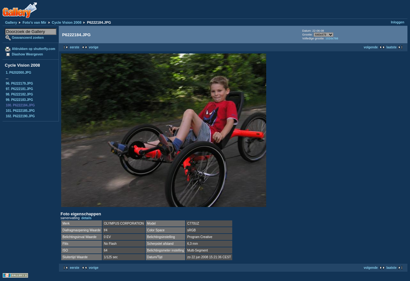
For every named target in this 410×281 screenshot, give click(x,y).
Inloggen (397, 22)
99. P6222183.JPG (19, 100)
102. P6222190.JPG (20, 116)
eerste (74, 47)
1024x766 (331, 38)
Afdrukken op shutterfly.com (33, 49)
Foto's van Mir (34, 22)
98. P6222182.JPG (19, 94)
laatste (391, 47)
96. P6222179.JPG (19, 83)
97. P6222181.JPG (19, 89)
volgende (371, 47)
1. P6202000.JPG (18, 72)
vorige (93, 47)
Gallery (11, 22)
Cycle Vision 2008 (67, 22)
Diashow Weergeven (27, 54)
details (86, 218)
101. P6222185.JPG (20, 110)
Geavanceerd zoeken (28, 37)
